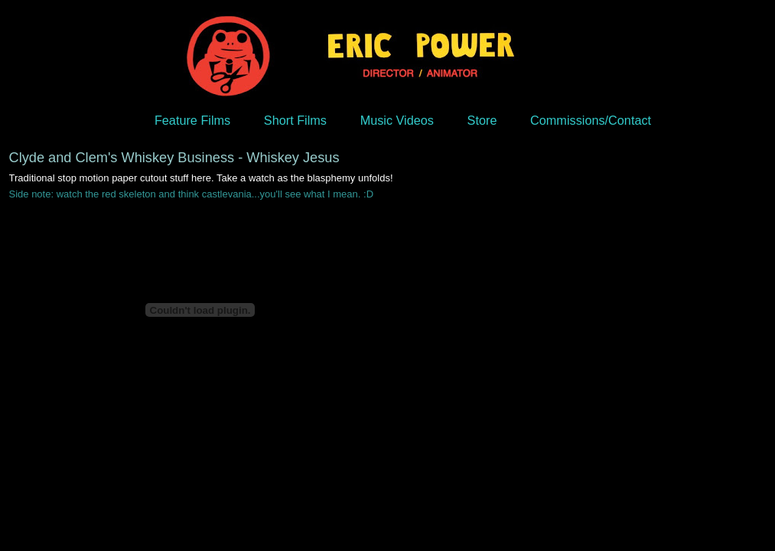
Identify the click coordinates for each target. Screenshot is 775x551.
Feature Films (192, 120)
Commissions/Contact (590, 120)
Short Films (295, 120)
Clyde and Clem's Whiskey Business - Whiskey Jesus (174, 157)
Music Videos (397, 120)
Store (482, 120)
